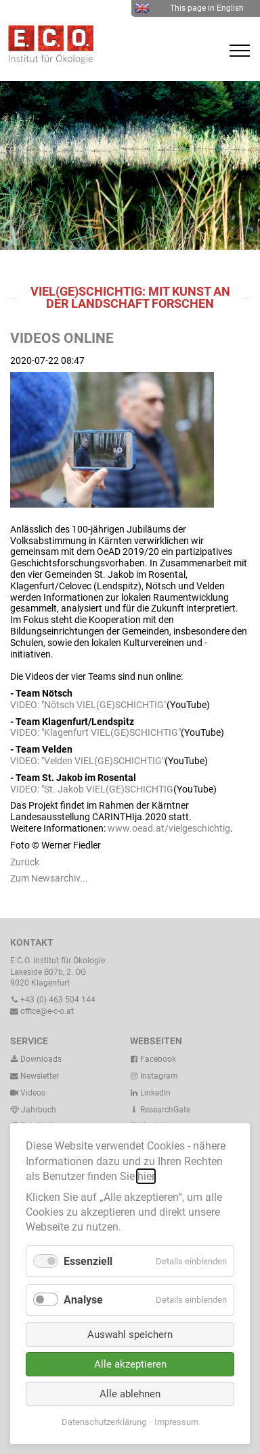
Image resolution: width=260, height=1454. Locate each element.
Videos (32, 1093)
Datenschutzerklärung (104, 1422)
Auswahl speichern (130, 1334)
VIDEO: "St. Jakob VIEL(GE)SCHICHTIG (91, 789)
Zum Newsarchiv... (49, 878)
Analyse (83, 1299)
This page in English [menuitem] (189, 8)
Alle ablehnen (130, 1394)
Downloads (36, 1059)
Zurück (24, 862)
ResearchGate (160, 1109)
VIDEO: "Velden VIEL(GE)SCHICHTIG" (87, 760)
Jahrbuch (33, 1109)
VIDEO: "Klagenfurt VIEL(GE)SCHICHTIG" (95, 732)
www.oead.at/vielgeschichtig (169, 828)
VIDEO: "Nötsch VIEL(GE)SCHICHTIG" (88, 704)
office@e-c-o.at (42, 1011)
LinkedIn (150, 1093)
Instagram (154, 1076)
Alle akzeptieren (130, 1364)
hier (145, 1176)
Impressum (176, 1422)
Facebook (153, 1059)
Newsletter (34, 1076)
